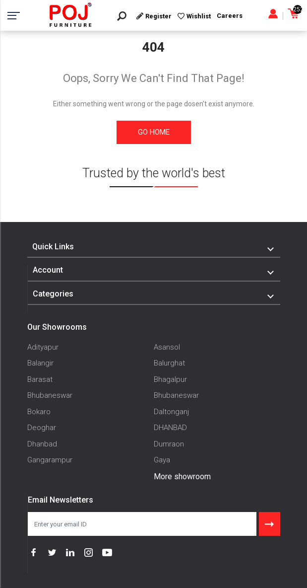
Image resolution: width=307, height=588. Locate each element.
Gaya (162, 459)
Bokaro (39, 411)
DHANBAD (170, 427)
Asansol (167, 347)
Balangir (40, 363)
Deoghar (41, 427)
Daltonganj (171, 411)
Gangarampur (49, 459)
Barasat (40, 379)
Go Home (154, 132)
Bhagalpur (170, 379)
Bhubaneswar (49, 395)
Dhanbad (42, 444)
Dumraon (169, 444)
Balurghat (169, 363)
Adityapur (43, 347)
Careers (230, 15)
